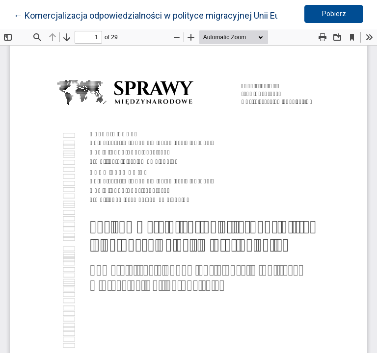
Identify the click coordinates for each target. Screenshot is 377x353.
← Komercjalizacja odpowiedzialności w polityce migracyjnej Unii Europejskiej (166, 15)
